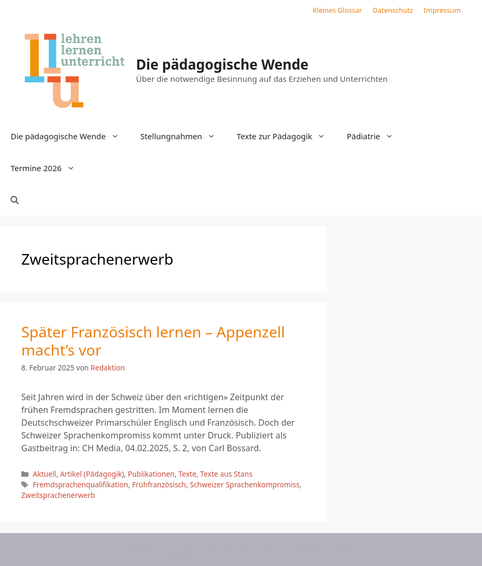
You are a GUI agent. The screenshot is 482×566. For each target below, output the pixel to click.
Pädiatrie (375, 136)
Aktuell (44, 474)
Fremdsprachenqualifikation (80, 484)
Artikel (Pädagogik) (92, 474)
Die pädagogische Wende (222, 64)
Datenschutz (393, 10)
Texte (188, 474)
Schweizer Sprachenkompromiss (245, 484)
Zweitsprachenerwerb (58, 495)
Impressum (442, 10)
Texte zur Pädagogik (286, 136)
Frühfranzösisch (159, 484)
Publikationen (151, 474)
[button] (14, 200)
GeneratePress (327, 549)
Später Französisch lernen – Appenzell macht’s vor (153, 341)
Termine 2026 (48, 168)
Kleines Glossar (337, 10)
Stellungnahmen (183, 136)
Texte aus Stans (226, 474)
